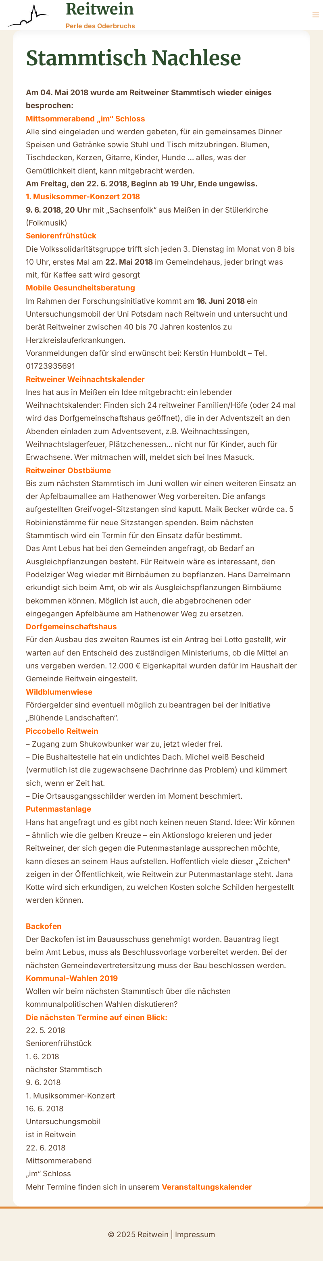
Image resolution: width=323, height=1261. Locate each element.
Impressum (195, 1234)
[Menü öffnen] (315, 15)
